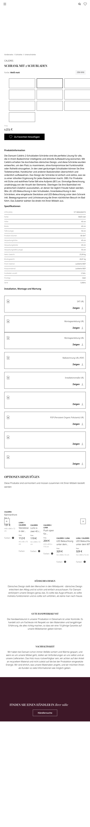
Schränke (19, 54)
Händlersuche (45, 712)
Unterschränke (30, 54)
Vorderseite (8, 54)
